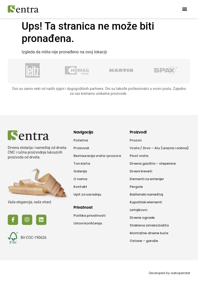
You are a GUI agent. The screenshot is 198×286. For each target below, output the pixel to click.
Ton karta (81, 163)
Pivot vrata (139, 155)
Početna (80, 140)
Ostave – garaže (144, 240)
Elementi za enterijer (147, 178)
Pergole (136, 186)
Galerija (80, 171)
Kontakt (80, 186)
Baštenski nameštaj (146, 194)
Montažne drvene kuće (149, 233)
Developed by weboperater (169, 273)
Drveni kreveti (141, 171)
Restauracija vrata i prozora (97, 155)
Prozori (136, 140)
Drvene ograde (142, 217)
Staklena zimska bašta (149, 225)
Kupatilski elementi (146, 202)
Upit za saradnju (87, 194)
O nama (80, 178)
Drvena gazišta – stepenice (153, 163)
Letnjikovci (138, 209)
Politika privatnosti (89, 215)
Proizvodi (81, 148)
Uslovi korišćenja (87, 223)
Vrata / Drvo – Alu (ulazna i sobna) (159, 148)
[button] (184, 9)
